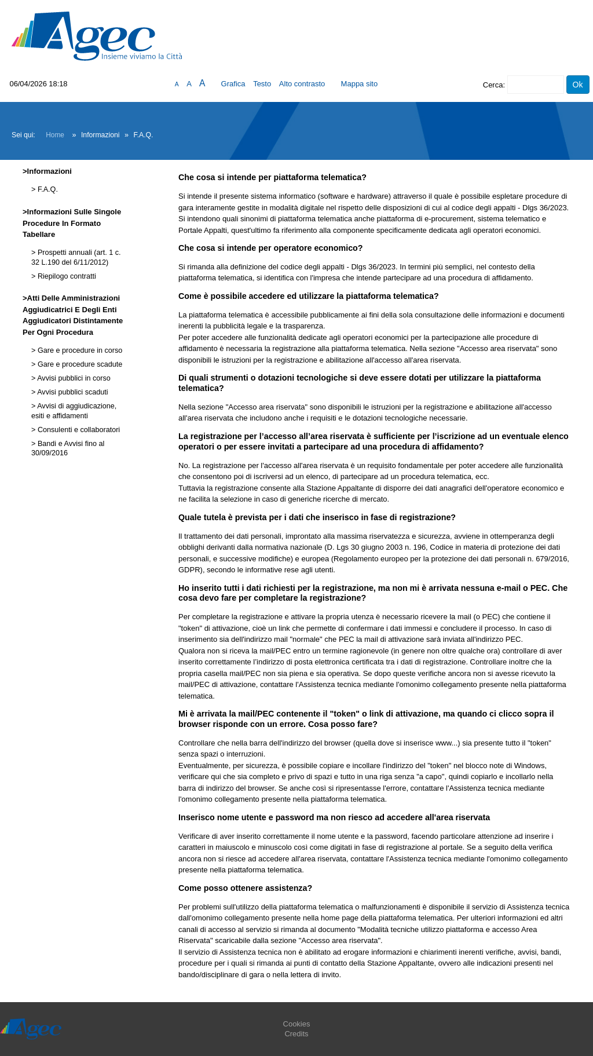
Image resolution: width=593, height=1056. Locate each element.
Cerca (493, 85)
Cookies (296, 1024)
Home (55, 135)
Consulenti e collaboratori (77, 430)
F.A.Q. (46, 189)
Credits (296, 1033)
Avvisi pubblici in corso (72, 378)
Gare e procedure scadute (78, 364)
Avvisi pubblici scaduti (71, 392)
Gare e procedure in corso (78, 350)
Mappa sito (359, 83)
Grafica (233, 83)
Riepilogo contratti (65, 276)
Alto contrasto (302, 83)
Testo (262, 83)
